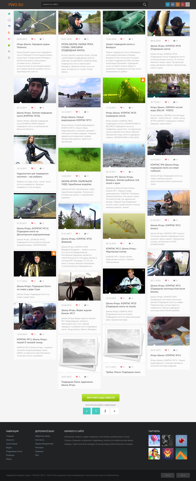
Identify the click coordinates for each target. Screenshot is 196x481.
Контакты (39, 440)
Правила (39, 451)
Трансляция (11, 444)
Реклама (39, 447)
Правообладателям (44, 444)
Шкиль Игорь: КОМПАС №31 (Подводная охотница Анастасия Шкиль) (168, 288)
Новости (10, 440)
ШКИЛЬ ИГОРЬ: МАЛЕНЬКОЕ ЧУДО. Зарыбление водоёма (76, 183)
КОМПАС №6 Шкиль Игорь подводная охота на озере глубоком (165, 167)
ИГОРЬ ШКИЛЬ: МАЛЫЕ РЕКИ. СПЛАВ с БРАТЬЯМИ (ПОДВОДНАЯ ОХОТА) (77, 47)
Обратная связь (42, 436)
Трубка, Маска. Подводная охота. (123, 372)
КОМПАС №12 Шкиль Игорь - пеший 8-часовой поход (32, 341)
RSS (37, 455)
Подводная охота (14, 451)
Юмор (9, 459)
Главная (10, 436)
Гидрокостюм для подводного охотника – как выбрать (33, 175)
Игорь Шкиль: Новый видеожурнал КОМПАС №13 (76, 118)
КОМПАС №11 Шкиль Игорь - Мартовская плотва (121, 250)
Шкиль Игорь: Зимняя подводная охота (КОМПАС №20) (34, 114)
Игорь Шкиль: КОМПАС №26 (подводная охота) (121, 114)
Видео (9, 447)
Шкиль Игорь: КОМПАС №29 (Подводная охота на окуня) (121, 305)
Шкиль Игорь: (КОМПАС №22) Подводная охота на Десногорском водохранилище (33, 231)
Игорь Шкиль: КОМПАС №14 (166, 355)
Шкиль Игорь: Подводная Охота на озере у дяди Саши (34, 288)
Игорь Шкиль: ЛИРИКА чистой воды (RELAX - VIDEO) (167, 109)
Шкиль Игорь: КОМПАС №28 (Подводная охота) (166, 47)
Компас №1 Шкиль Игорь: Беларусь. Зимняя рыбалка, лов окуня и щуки (122, 179)
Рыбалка (10, 455)
